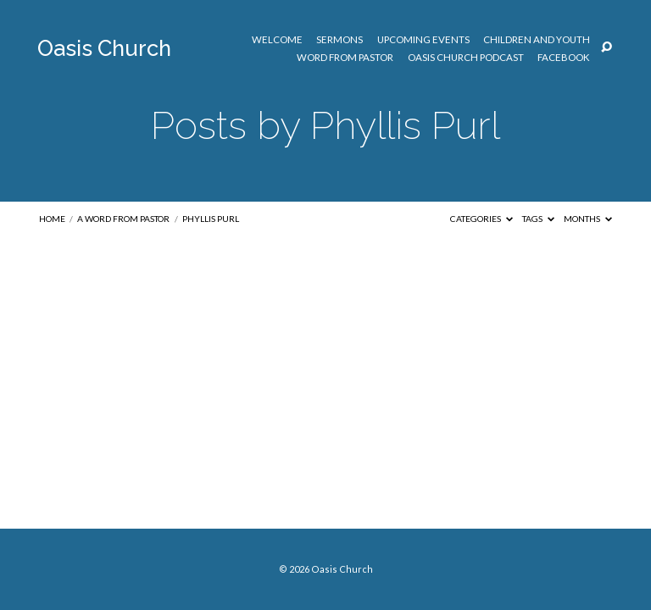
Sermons (339, 40)
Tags (538, 219)
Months (588, 219)
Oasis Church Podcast (466, 58)
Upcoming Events (423, 40)
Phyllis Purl (210, 219)
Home (52, 219)
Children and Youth (536, 40)
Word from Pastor (345, 58)
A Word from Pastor (123, 219)
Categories (481, 219)
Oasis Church (104, 48)
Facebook (563, 58)
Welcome (277, 40)
